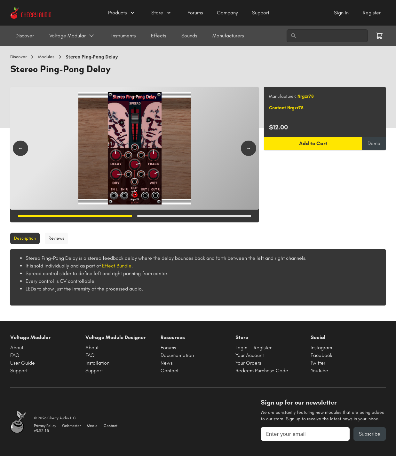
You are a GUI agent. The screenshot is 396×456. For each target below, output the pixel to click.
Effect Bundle (116, 266)
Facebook (321, 355)
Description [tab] (25, 238)
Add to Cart (313, 143)
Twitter (318, 363)
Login (241, 347)
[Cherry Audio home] (30, 12)
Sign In (342, 13)
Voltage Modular (72, 36)
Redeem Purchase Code (261, 370)
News (166, 363)
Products (122, 13)
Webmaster (71, 425)
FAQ (15, 355)
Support (260, 13)
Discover (24, 36)
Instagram (321, 347)
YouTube (319, 370)
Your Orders (248, 363)
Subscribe (369, 434)
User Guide (22, 363)
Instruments (123, 36)
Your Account (249, 355)
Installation (97, 363)
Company (228, 13)
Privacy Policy (45, 425)
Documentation (177, 355)
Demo (374, 143)
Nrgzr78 (305, 96)
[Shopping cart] (379, 35)
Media (92, 425)
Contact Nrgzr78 (286, 108)
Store (161, 13)
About (16, 347)
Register (372, 13)
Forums (195, 13)
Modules (46, 56)
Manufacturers (228, 36)
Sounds (189, 36)
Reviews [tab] (56, 238)
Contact (169, 370)
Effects (158, 36)
